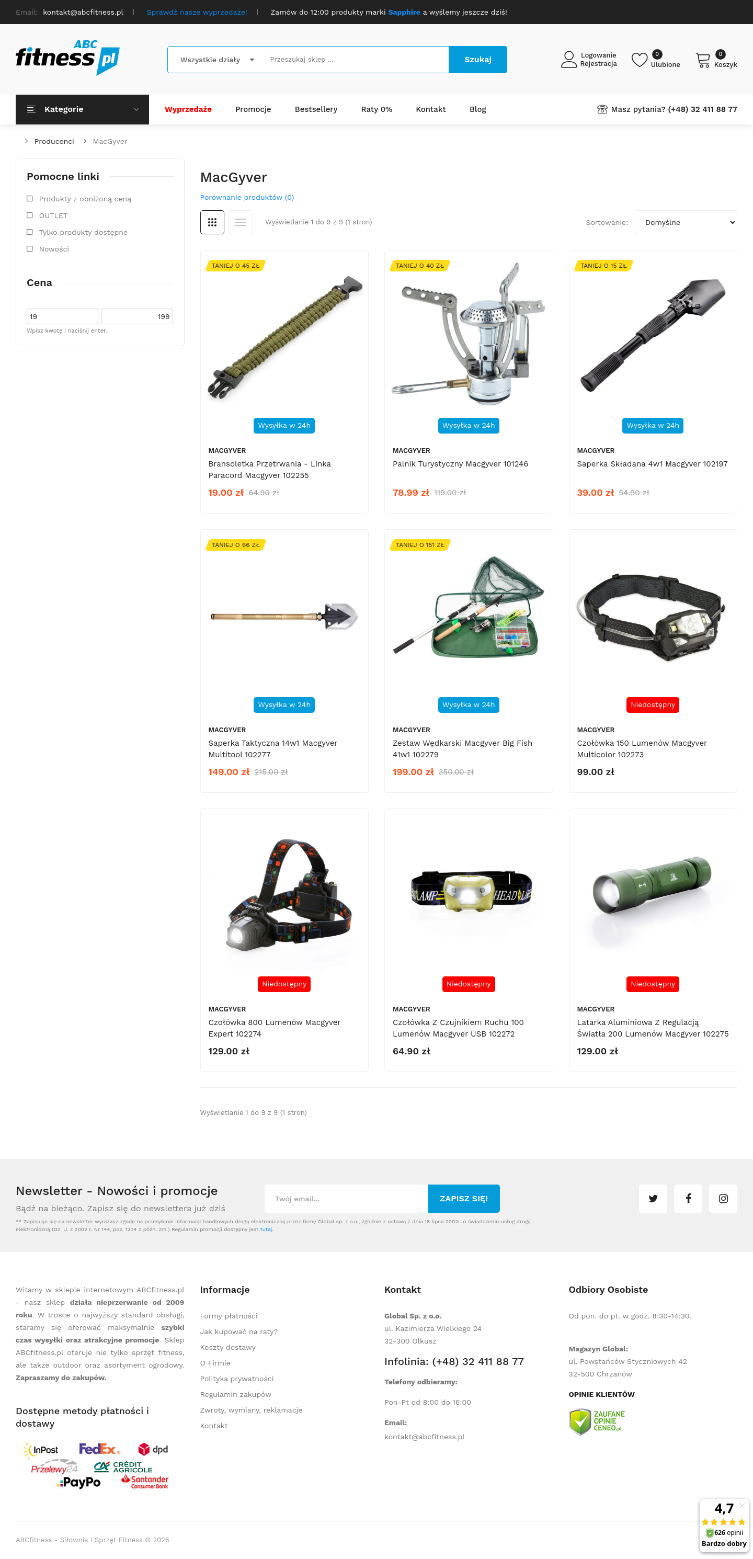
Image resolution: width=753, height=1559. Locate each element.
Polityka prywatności (237, 1378)
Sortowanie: (607, 222)
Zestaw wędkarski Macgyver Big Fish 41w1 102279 (462, 748)
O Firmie (215, 1363)
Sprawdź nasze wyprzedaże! (197, 12)
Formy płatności (229, 1316)
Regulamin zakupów (236, 1394)
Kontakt (214, 1425)
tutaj (266, 1229)
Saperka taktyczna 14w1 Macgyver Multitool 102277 (273, 748)
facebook (688, 1199)
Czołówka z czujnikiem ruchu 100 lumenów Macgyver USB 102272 (458, 1028)
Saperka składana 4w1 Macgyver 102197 (652, 464)
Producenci (54, 141)
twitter (653, 1199)
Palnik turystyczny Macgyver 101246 (460, 464)
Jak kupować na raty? (239, 1331)
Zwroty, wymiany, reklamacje (251, 1410)
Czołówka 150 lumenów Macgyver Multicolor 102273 (642, 748)
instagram (723, 1199)
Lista (241, 222)
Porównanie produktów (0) (247, 197)
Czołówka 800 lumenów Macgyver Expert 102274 (275, 1028)
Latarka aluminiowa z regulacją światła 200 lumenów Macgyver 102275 (653, 1028)
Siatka (212, 222)
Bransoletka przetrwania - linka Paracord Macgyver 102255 (270, 469)
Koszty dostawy (228, 1347)
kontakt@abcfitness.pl (424, 1436)
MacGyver (110, 141)
